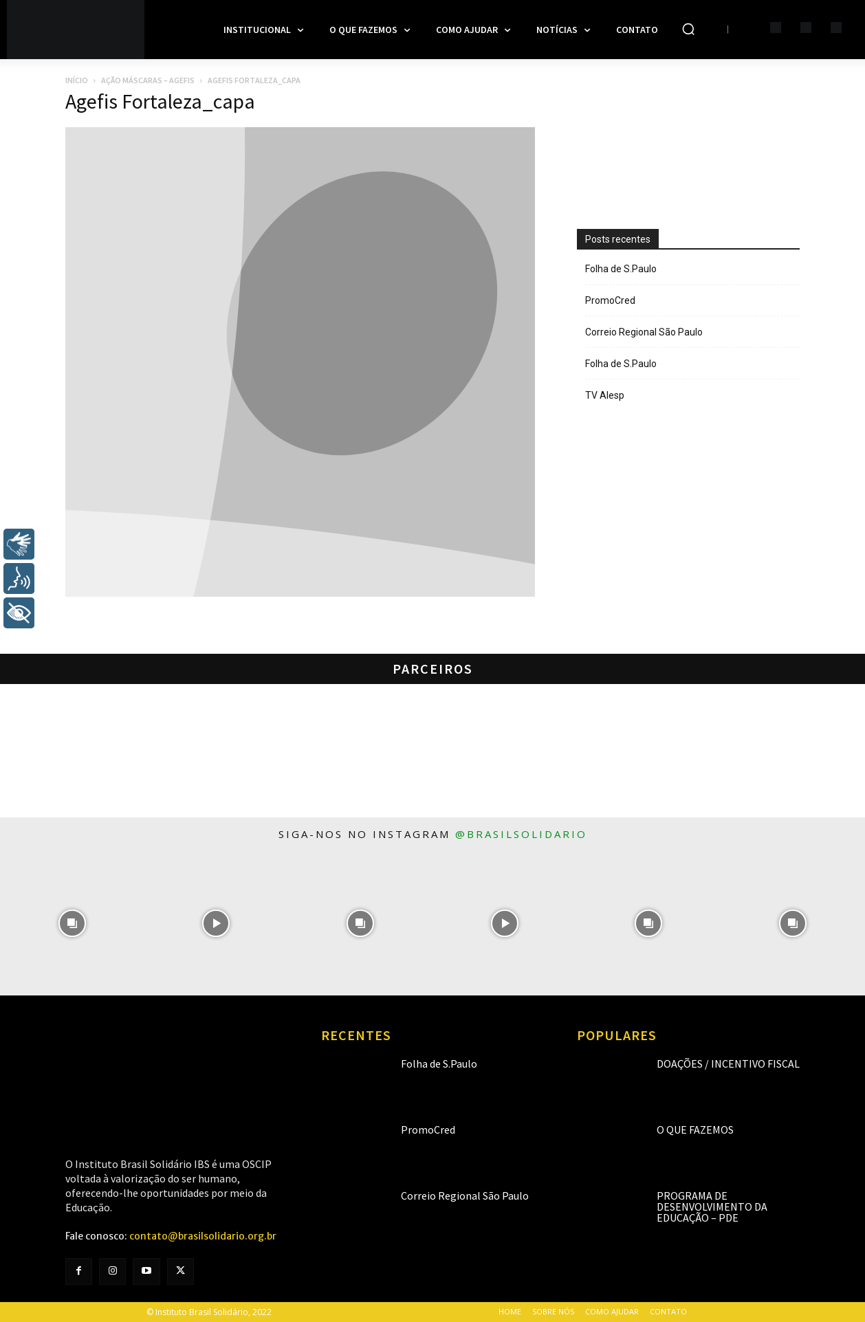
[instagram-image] (72, 923)
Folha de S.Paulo (621, 268)
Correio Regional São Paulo (644, 332)
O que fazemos (695, 1129)
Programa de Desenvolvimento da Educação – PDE (712, 1206)
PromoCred (610, 300)
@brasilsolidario (521, 834)
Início (76, 80)
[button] (688, 29)
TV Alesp (604, 395)
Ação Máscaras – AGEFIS (148, 80)
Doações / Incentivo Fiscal (728, 1063)
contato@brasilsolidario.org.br (202, 1236)
